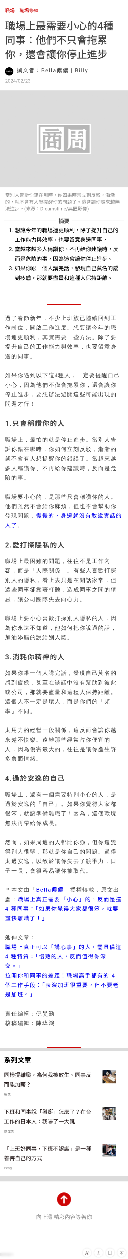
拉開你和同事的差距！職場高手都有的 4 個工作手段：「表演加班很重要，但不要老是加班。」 (62, 985)
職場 (9, 10)
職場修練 (29, 10)
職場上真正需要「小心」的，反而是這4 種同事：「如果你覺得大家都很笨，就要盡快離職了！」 (63, 909)
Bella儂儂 (50, 890)
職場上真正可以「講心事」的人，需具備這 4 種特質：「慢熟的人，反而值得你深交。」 (63, 956)
